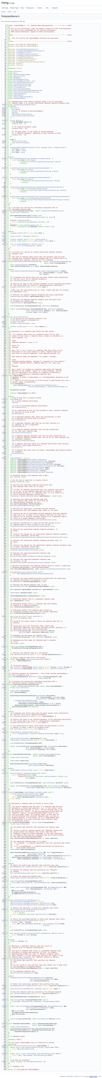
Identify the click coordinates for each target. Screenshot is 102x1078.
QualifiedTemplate (18, 420)
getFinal (17, 729)
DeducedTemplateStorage (22, 86)
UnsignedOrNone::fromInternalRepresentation (33, 733)
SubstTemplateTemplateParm (21, 114)
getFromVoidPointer (33, 659)
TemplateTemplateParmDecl (22, 97)
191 (4, 326)
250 (4, 420)
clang (9, 11)
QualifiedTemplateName (21, 89)
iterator (18, 236)
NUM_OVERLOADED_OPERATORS (31, 924)
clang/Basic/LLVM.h (23, 52)
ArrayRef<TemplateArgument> (49, 271)
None (29, 616)
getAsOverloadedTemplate (40, 520)
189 (4, 323)
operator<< (34, 676)
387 (4, 637)
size (39, 215)
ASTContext (17, 71)
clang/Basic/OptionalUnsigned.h (28, 55)
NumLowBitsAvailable (34, 1061)
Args (33, 323)
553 (4, 900)
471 (4, 770)
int (33, 81)
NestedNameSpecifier (20, 79)
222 (4, 375)
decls (33, 244)
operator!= (18, 669)
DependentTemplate (18, 426)
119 (4, 212)
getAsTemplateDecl (28, 496)
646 (4, 1047)
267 (4, 447)
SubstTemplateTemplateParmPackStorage (27, 90)
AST (15, 11)
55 (4, 111)
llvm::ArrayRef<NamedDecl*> (20, 244)
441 (4, 722)
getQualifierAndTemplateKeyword (52, 569)
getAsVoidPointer (21, 654)
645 (4, 1046)
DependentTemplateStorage (22, 959)
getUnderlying (25, 770)
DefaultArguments (20, 317)
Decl (14, 73)
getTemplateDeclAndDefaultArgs (21, 505)
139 (4, 244)
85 (4, 158)
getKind (20, 482)
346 (4, 572)
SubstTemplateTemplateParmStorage (26, 92)
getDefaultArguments (31, 773)
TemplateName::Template (51, 857)
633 (4, 1027)
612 (4, 993)
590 (4, 959)
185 (4, 317)
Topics (22, 8)
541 (4, 881)
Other (35, 667)
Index (21, 128)
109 (4, 196)
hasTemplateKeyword (21, 873)
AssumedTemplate (18, 413)
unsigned (15, 124)
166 (4, 287)
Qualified (22, 616)
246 (4, 413)
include (3, 11)
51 (4, 105)
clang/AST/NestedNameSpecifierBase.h (30, 51)
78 (4, 147)
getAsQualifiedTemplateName (38, 556)
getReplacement (25, 740)
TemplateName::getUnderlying (35, 792)
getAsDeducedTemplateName (38, 177)
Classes (40, 8)
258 (4, 433)
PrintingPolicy (19, 87)
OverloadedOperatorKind (21, 81)
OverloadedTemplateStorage (23, 82)
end (18, 241)
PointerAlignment (22, 143)
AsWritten (36, 616)
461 (4, 754)
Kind (15, 108)
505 (4, 824)
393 (4, 646)
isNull (16, 477)
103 (4, 187)
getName (37, 989)
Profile (17, 646)
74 (4, 141)
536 (4, 873)
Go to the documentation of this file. (13, 21)
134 (4, 236)
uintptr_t (15, 922)
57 (4, 114)
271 (4, 453)
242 (4, 407)
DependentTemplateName (21, 74)
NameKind (17, 399)
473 (4, 773)
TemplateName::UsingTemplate (53, 859)
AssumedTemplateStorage (22, 84)
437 (4, 716)
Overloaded (16, 109)
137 (4, 241)
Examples (55, 8)
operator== (18, 667)
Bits (25, 141)
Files (48, 8)
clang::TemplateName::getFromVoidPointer (32, 1055)
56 (4, 112)
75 (4, 143)
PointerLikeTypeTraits (22, 1046)
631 (4, 1023)
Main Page (5, 8)
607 (4, 985)
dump (15, 637)
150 (4, 261)
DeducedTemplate (18, 453)
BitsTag (18, 120)
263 (4, 440)
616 (4, 1000)
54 (4, 109)
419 (4, 688)
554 (4, 901)
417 (4, 684)
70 (4, 135)
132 (4, 233)
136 (4, 239)
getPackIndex (27, 732)
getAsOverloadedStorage (40, 158)
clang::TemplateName (46, 1047)
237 (4, 399)
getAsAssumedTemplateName (38, 168)
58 (4, 116)
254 (4, 426)
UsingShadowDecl (19, 98)
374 (4, 616)
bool (18, 326)
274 (4, 458)
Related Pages (14, 8)
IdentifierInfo (18, 76)
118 (4, 211)
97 (4, 177)
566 (4, 920)
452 (4, 740)
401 (4, 659)
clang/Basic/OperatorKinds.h (27, 54)
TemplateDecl (18, 95)
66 (4, 128)
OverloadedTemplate (19, 407)
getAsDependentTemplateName (38, 562)
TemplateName (15, 458)
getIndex (20, 287)
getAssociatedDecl (21, 280)
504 (4, 822)
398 (4, 654)
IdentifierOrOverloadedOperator (26, 900)
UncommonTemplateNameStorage (24, 105)
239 (4, 402)
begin (19, 239)
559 (4, 909)
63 (4, 124)
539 (4, 878)
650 (4, 1054)
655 (4, 1061)
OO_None (31, 911)
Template (15, 402)
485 (4, 792)
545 (4, 887)
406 (4, 667)
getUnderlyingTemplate (28, 878)
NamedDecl (16, 78)
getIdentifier (32, 909)
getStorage (23, 220)
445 (4, 729)
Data (20, 135)
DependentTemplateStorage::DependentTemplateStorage (34, 1028)
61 (4, 120)
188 (4, 322)
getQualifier (30, 572)
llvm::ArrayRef (22, 246)
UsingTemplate (17, 447)
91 (4, 168)
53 (4, 108)
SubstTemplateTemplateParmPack (23, 116)
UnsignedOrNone (41, 699)
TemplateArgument (19, 93)
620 (4, 1006)
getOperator (19, 911)
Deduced (14, 112)
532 (4, 867)
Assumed (14, 111)
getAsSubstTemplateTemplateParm (49, 187)
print (16, 631)
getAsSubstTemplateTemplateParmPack (53, 196)
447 (4, 732)
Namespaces (30, 8)
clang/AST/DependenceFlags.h (27, 49)
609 (4, 989)
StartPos (20, 322)
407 (4, 669)
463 (4, 757)
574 (4, 933)
